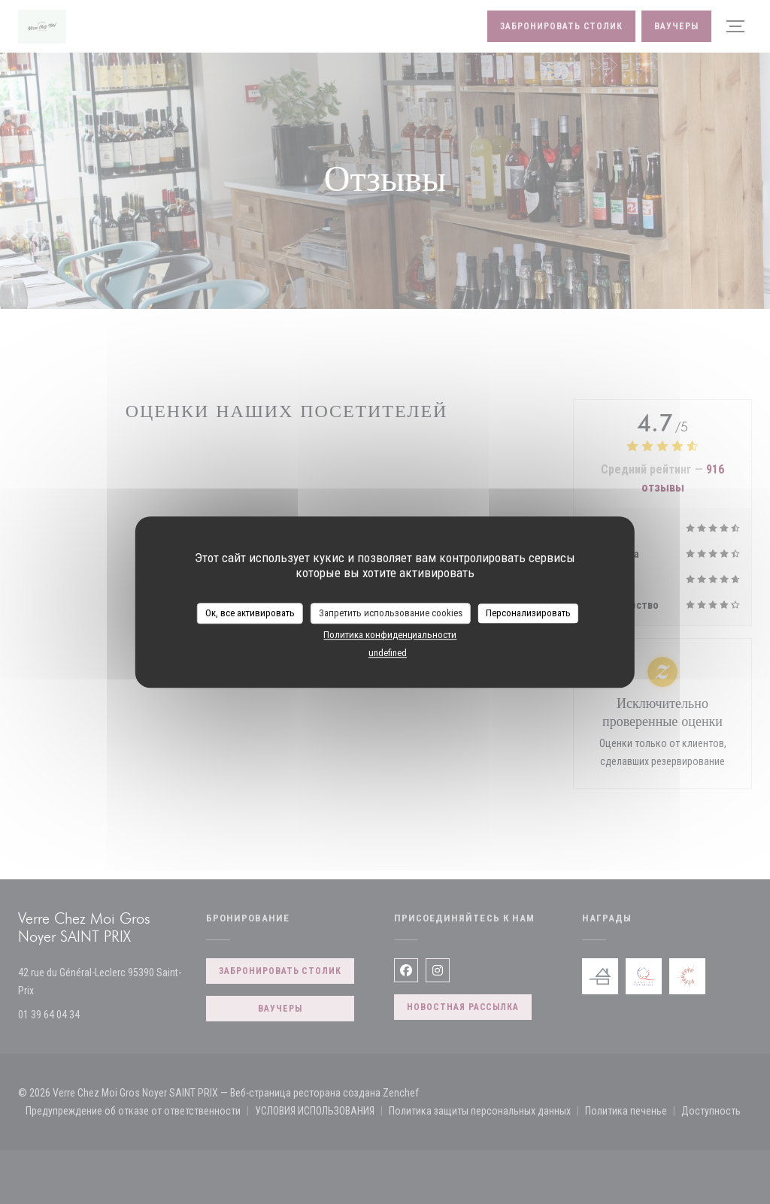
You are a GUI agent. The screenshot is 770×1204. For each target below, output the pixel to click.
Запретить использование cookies (390, 613)
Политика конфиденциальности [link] (389, 634)
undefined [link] (387, 652)
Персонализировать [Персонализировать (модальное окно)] (528, 613)
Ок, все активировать (250, 613)
